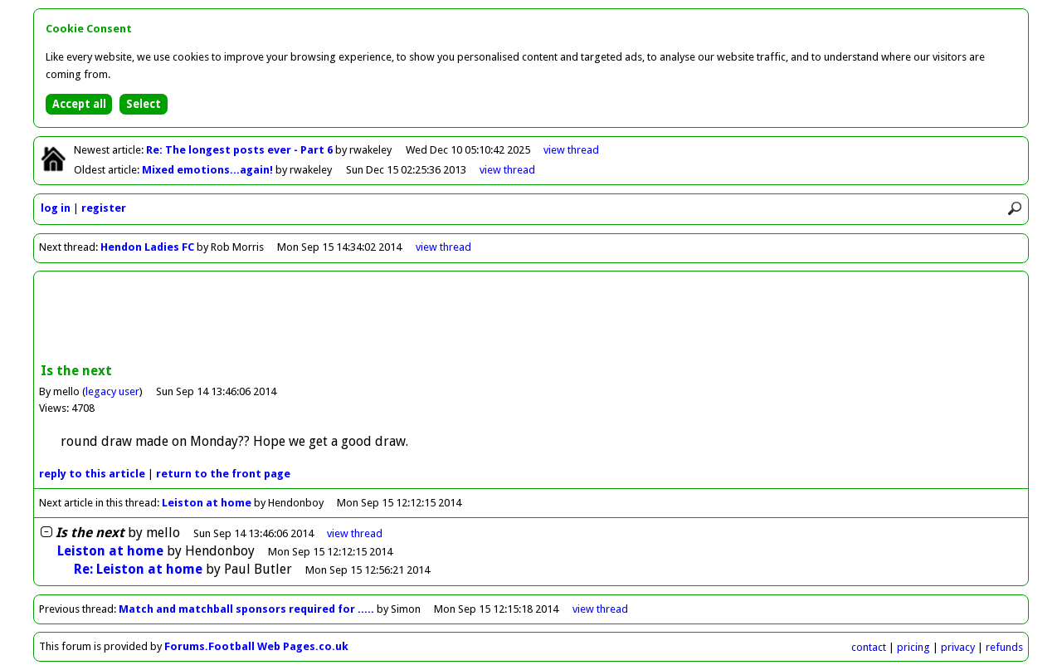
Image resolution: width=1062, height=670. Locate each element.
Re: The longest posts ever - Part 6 (240, 150)
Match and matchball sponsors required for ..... (246, 609)
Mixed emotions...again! (208, 170)
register (103, 208)
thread (354, 533)
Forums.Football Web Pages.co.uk (256, 646)
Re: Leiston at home (138, 569)
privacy (958, 647)
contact (868, 647)
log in (56, 208)
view (571, 150)
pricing (913, 647)
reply (92, 473)
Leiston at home (206, 502)
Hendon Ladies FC (147, 247)
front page (223, 473)
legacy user (112, 391)
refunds (1004, 647)
